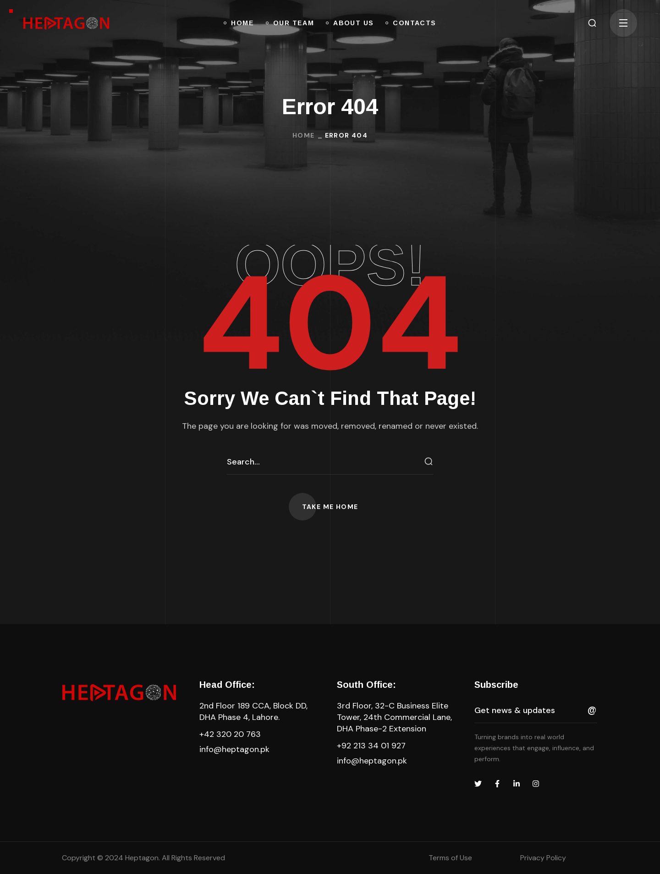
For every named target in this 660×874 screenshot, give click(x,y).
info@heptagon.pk (234, 749)
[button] (592, 23)
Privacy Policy (543, 858)
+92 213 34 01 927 (371, 745)
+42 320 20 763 (230, 734)
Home (303, 135)
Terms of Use (450, 858)
